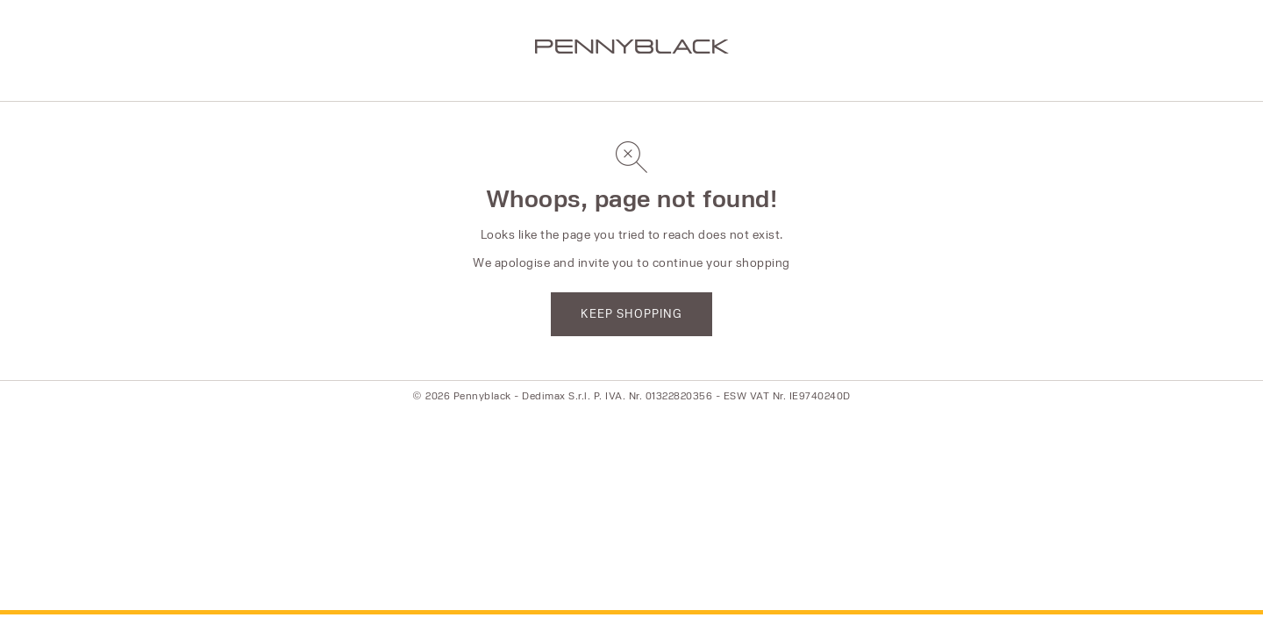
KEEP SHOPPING (631, 313)
